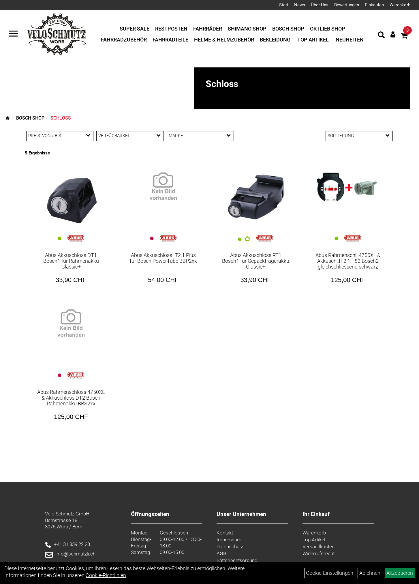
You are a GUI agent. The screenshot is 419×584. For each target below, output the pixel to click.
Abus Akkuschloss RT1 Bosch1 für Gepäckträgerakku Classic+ (255, 261)
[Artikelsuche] (381, 36)
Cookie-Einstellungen (329, 573)
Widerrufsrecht (318, 553)
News (299, 4)
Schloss (60, 118)
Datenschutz (230, 546)
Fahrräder (207, 29)
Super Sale (134, 29)
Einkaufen (374, 4)
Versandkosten (318, 546)
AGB (221, 553)
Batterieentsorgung (237, 560)
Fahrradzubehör (124, 40)
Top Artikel (313, 40)
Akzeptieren (399, 573)
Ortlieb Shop (327, 29)
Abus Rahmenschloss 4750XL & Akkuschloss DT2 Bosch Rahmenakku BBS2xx (71, 398)
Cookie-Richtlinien (106, 575)
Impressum (229, 540)
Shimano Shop (247, 29)
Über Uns (319, 4)
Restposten (171, 29)
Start (283, 4)
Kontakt (225, 533)
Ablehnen (369, 573)
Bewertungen (346, 4)
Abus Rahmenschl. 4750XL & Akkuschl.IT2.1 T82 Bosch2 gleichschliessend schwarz (347, 261)
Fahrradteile (170, 40)
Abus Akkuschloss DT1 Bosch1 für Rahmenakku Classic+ (71, 261)
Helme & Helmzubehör (224, 40)
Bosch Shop (288, 29)
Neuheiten (350, 40)
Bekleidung (275, 40)
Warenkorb (400, 4)
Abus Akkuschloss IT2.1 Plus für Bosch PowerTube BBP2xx (163, 258)
